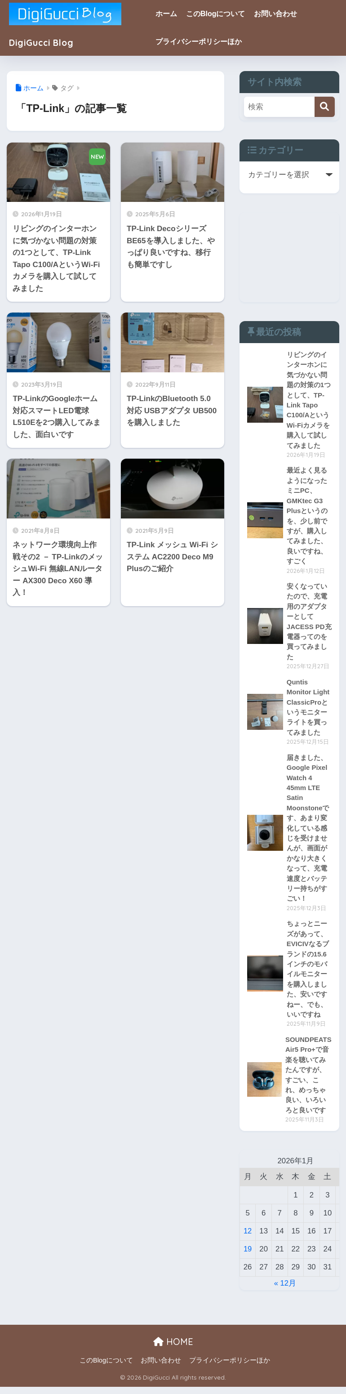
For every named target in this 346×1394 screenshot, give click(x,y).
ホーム (171, 14)
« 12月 (285, 1290)
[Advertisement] (289, 257)
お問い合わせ (280, 14)
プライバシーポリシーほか (204, 41)
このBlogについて (221, 14)
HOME (173, 1348)
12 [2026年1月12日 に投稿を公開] (248, 1237)
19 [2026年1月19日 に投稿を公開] (248, 1255)
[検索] (325, 107)
